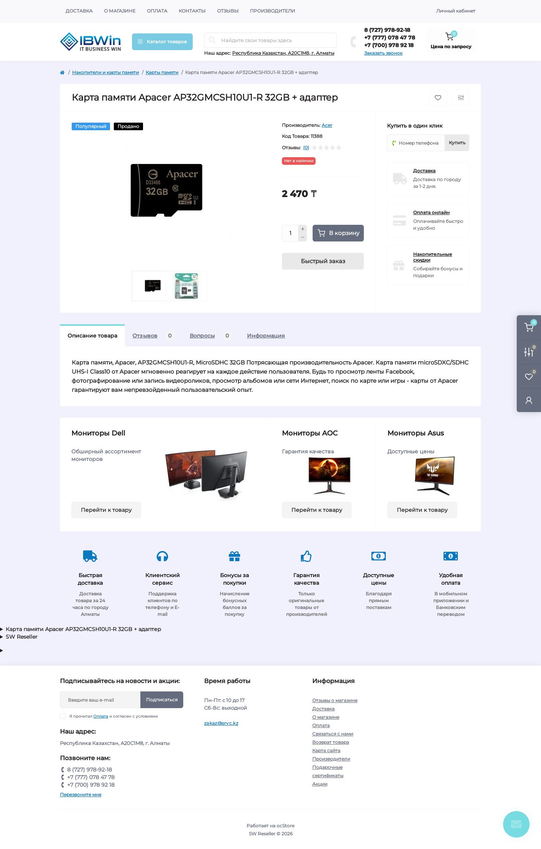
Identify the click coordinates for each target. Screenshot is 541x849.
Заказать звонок (383, 53)
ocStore (285, 825)
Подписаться (162, 699)
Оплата (157, 11)
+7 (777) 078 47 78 (389, 37)
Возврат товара (330, 742)
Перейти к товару (106, 510)
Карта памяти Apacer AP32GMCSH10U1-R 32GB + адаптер (83, 629)
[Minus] (303, 238)
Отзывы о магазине (334, 700)
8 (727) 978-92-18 (387, 30)
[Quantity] (290, 233)
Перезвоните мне (80, 794)
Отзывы (228, 11)
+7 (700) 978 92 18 (389, 45)
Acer (327, 125)
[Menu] (162, 41)
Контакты (192, 11)
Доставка (79, 11)
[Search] (212, 40)
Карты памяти (162, 72)
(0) (306, 147)
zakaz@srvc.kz (221, 723)
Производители (272, 11)
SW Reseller (22, 636)
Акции (319, 784)
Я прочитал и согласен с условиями (113, 716)
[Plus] (303, 229)
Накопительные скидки (432, 257)
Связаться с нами (332, 734)
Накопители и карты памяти (105, 72)
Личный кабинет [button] (455, 11)
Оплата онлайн (431, 212)
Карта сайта (326, 750)
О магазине (119, 11)
